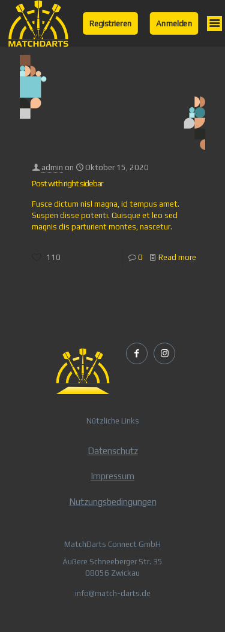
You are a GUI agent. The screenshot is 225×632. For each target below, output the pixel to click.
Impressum (112, 476)
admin (52, 167)
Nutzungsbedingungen (113, 502)
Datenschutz (113, 451)
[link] (38, 23)
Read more (177, 257)
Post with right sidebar (67, 183)
